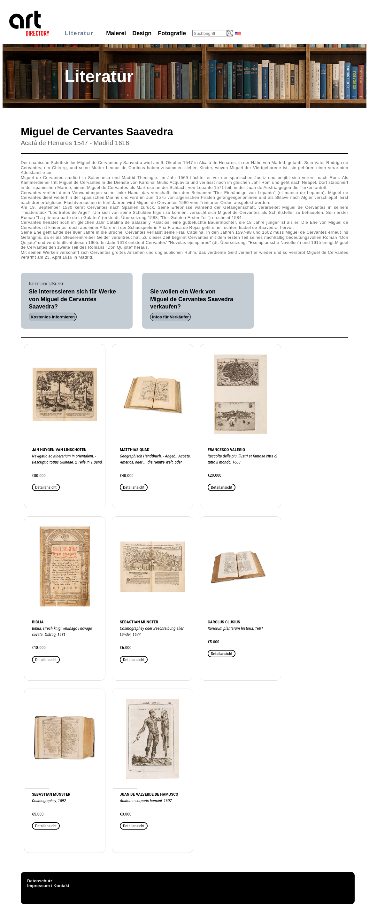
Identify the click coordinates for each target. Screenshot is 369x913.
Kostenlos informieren (53, 317)
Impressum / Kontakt (48, 885)
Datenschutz (39, 880)
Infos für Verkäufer (170, 317)
